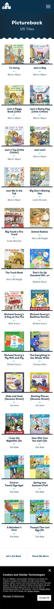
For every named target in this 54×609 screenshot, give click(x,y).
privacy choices (33, 591)
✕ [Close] (49, 570)
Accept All (44, 598)
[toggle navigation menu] (48, 6)
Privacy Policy (44, 589)
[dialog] (27, 587)
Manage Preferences (13, 596)
